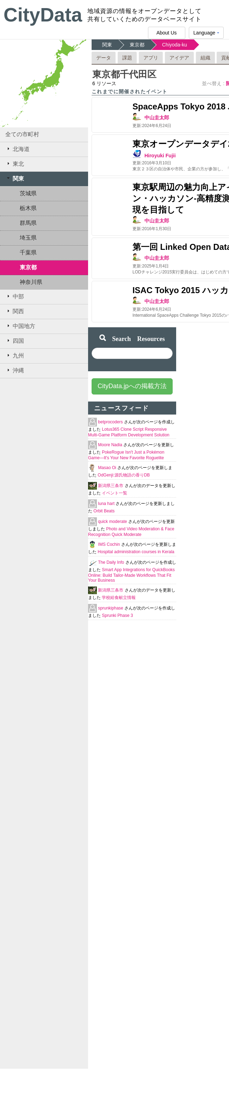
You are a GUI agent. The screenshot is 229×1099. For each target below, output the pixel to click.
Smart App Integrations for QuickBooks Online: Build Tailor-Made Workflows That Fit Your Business (131, 575)
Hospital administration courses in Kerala (136, 551)
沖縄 (14, 370)
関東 (14, 178)
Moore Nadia (110, 444)
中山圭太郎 (156, 117)
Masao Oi (107, 467)
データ (103, 58)
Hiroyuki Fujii (160, 155)
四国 (14, 340)
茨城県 (28, 193)
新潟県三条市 (111, 485)
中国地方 (20, 326)
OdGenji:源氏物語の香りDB (124, 475)
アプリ (150, 58)
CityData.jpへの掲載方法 (132, 386)
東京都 (28, 267)
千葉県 (28, 252)
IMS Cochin (109, 544)
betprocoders (111, 421)
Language (206, 34)
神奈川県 (31, 282)
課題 (127, 58)
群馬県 (28, 223)
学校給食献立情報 (119, 597)
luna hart (107, 503)
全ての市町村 (22, 134)
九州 (14, 355)
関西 (14, 311)
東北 (14, 163)
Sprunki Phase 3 (117, 615)
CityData (43, 15)
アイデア (179, 58)
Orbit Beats (103, 511)
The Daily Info (111, 562)
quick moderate (113, 521)
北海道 (17, 149)
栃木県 (28, 208)
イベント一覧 (114, 493)
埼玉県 (28, 238)
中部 (14, 296)
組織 (205, 58)
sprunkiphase (111, 608)
